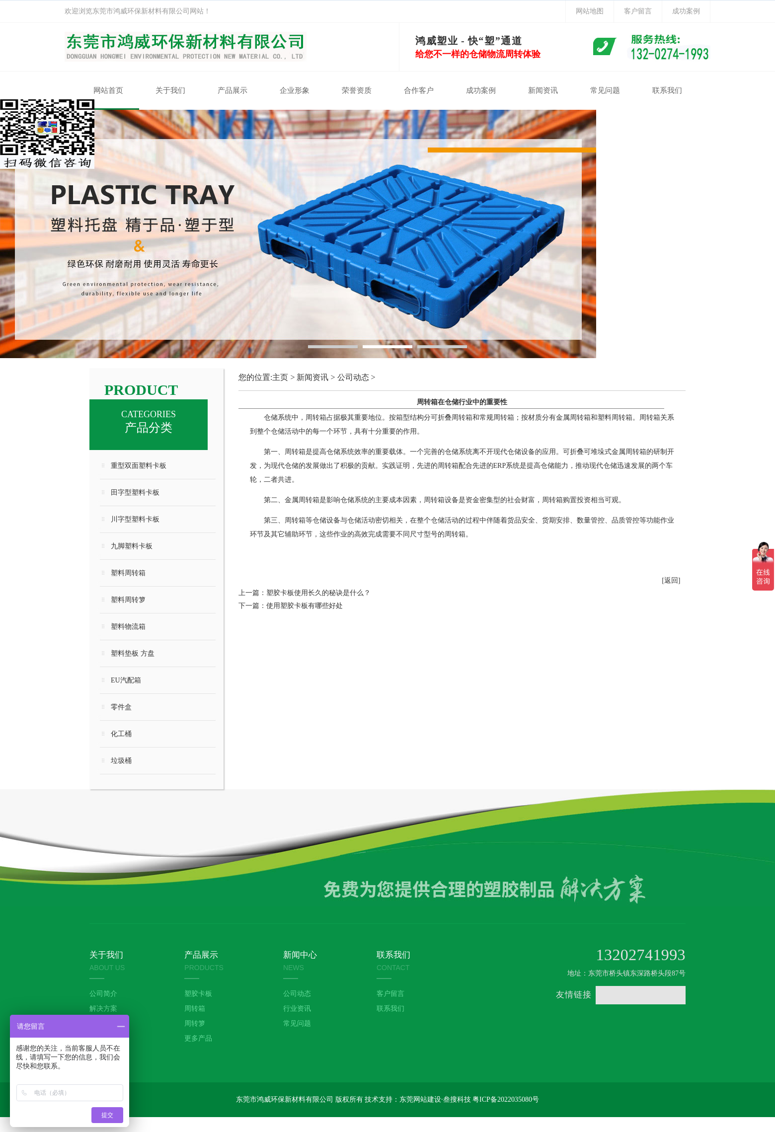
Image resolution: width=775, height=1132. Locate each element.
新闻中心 (300, 955)
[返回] (671, 580)
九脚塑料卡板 (132, 546)
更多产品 (198, 1038)
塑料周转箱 (128, 573)
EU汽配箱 (126, 680)
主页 (280, 377)
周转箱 (194, 1008)
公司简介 (103, 993)
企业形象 (295, 90)
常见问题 (605, 90)
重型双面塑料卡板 (138, 465)
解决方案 (103, 1008)
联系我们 (667, 90)
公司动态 (353, 377)
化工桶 (121, 734)
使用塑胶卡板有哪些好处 (304, 605)
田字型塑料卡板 (135, 492)
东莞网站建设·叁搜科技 (435, 1099)
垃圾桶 (121, 760)
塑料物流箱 (128, 626)
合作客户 (419, 90)
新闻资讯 (543, 90)
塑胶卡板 (198, 993)
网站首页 (108, 90)
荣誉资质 (357, 90)
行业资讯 (297, 1008)
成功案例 (686, 11)
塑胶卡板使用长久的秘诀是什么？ (318, 593)
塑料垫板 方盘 (133, 653)
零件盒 (121, 707)
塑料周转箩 (128, 600)
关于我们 (170, 90)
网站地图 (590, 11)
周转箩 (194, 1023)
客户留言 (638, 11)
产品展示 (232, 90)
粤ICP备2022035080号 (505, 1099)
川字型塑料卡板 (135, 519)
